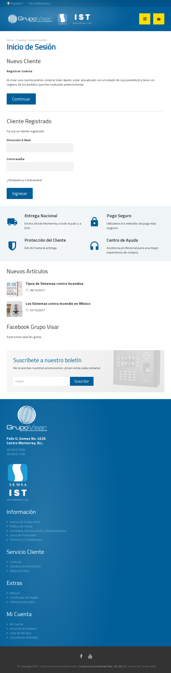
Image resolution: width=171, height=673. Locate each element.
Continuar (21, 99)
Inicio (10, 40)
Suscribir (81, 381)
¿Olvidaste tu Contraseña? (24, 180)
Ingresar (19, 193)
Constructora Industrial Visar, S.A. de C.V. (103, 666)
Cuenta (21, 40)
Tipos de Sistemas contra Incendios (54, 283)
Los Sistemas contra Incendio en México (58, 303)
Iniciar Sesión (38, 40)
